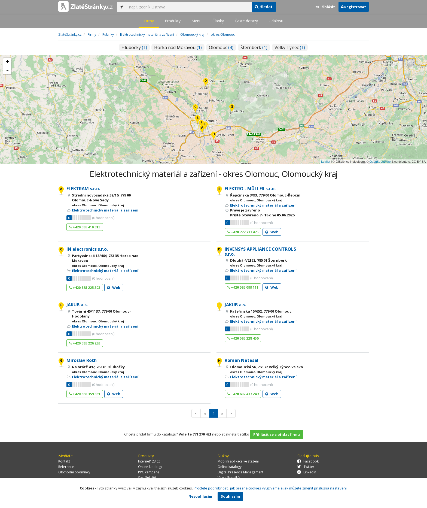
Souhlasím (230, 496)
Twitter (305, 466)
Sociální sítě (147, 477)
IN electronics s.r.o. (87, 249)
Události (276, 20)
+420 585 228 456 (242, 338)
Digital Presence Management (240, 472)
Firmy (149, 20)
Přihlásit (325, 6)
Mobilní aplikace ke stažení (238, 461)
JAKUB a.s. (77, 305)
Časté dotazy (246, 20)
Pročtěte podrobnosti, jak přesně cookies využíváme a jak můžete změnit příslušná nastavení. (270, 488)
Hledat (264, 6)
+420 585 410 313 (84, 227)
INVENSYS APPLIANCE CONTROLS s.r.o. (260, 251)
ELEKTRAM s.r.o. (83, 189)
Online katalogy (150, 466)
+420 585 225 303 (84, 287)
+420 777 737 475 (242, 231)
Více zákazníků (229, 477)
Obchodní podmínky (74, 472)
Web (272, 231)
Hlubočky (134, 47)
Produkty (173, 20)
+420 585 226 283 (84, 343)
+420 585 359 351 (84, 393)
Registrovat (353, 6)
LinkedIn (306, 472)
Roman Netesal (241, 360)
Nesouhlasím (200, 496)
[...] (189, 7)
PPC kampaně (148, 472)
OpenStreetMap (380, 161)
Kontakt (64, 461)
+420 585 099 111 (242, 287)
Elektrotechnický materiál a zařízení (105, 210)
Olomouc (221, 47)
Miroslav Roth (81, 360)
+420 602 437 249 (242, 393)
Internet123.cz (149, 461)
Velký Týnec (289, 47)
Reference (66, 466)
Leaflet (325, 161)
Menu (196, 20)
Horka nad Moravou (178, 47)
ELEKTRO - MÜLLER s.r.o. (250, 189)
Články (218, 20)
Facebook (308, 461)
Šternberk (253, 47)
